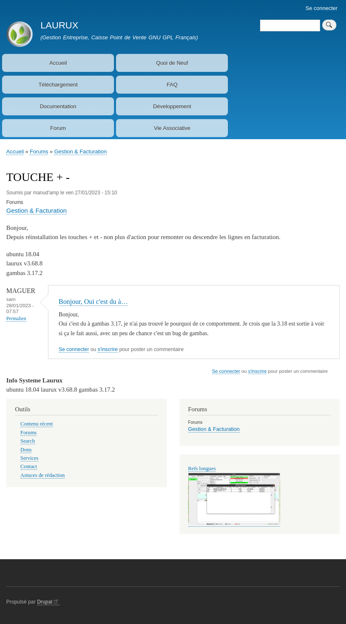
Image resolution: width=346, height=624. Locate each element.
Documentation (58, 106)
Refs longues (202, 468)
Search (27, 441)
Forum (58, 128)
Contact (28, 466)
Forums (39, 151)
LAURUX (59, 25)
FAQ (172, 85)
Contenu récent (36, 424)
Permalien (16, 318)
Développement (172, 106)
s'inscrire (108, 349)
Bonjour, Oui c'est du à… (93, 302)
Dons (26, 450)
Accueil (58, 63)
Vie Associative (172, 128)
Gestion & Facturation (80, 151)
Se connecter (322, 8)
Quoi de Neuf (172, 63)
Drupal (48, 602)
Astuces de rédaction (42, 475)
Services (29, 458)
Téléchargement (58, 85)
